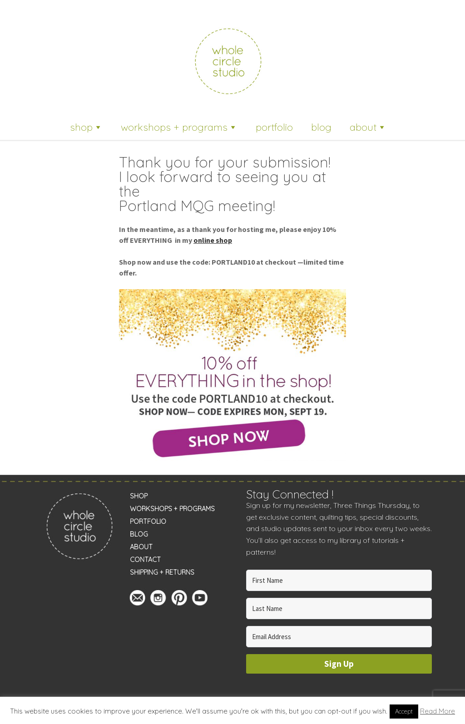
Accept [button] (404, 711)
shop (86, 127)
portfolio (274, 127)
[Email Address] (339, 636)
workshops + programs (179, 127)
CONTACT (145, 560)
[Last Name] (339, 608)
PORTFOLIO (148, 521)
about (368, 127)
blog (321, 127)
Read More (437, 711)
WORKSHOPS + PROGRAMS (172, 509)
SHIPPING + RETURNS (162, 572)
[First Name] (339, 580)
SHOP (139, 496)
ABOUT (141, 547)
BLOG (139, 534)
